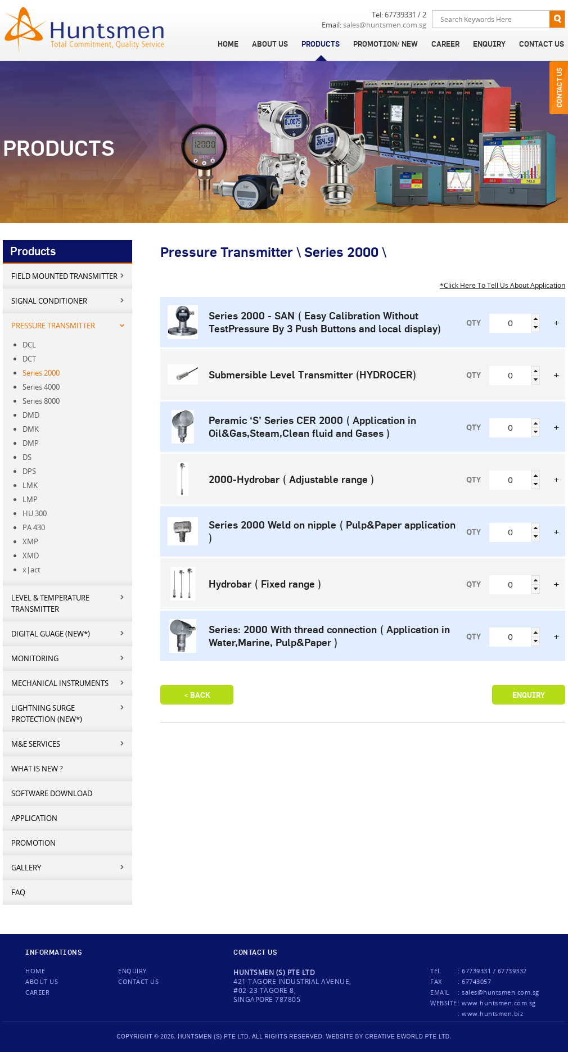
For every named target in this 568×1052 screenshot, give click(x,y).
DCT (29, 359)
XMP (30, 541)
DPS (29, 471)
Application (34, 818)
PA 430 (33, 527)
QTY (473, 323)
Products (320, 43)
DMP (30, 443)
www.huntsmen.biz (492, 1013)
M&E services (68, 743)
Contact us (138, 981)
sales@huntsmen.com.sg (384, 25)
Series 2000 (41, 373)
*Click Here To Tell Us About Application (502, 285)
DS (26, 457)
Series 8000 (41, 401)
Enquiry (489, 43)
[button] (535, 318)
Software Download (51, 793)
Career (445, 43)
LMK (30, 485)
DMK (30, 429)
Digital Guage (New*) (68, 633)
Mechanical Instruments (68, 683)
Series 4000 (41, 387)
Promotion (33, 843)
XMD (30, 555)
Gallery (68, 867)
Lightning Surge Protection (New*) (68, 713)
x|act (31, 570)
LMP (30, 499)
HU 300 (34, 513)
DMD (30, 415)
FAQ (18, 892)
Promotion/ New (385, 43)
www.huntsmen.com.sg (499, 1003)
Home (228, 43)
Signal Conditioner (68, 300)
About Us (270, 43)
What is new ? (37, 769)
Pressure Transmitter (68, 325)
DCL (29, 345)
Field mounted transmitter (68, 275)
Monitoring (68, 658)
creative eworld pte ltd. (408, 1036)
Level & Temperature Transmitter (68, 603)
